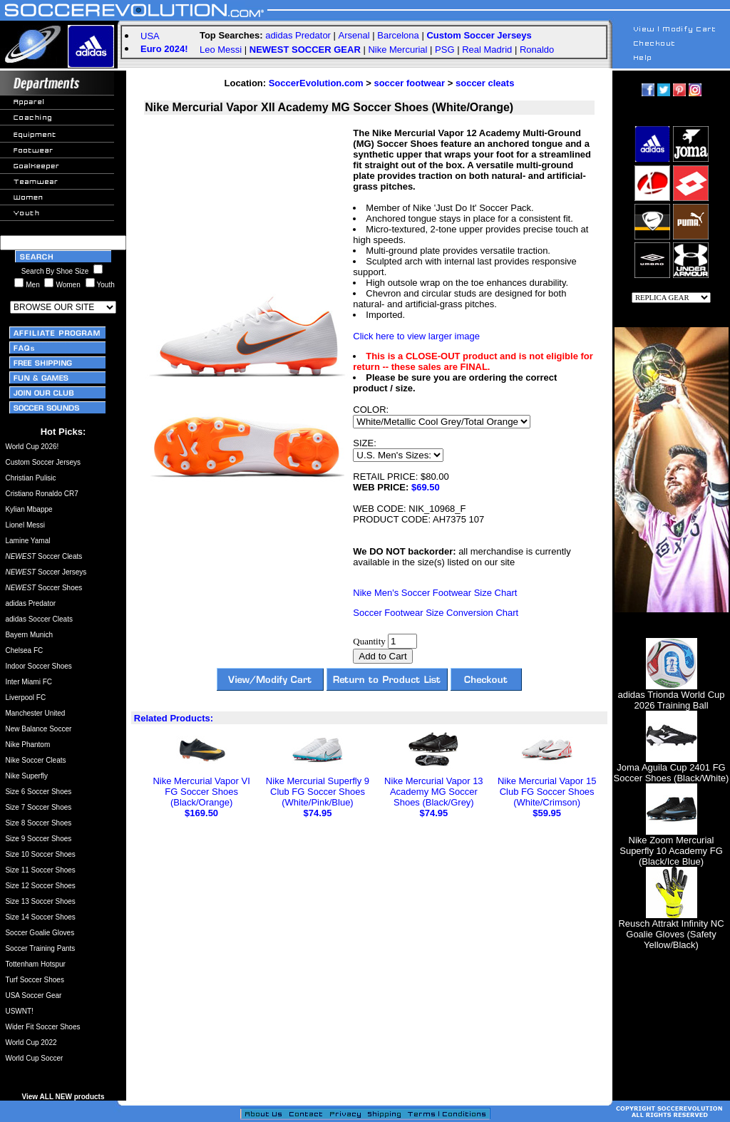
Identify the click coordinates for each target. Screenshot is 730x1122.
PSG (444, 49)
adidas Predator (298, 35)
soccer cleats (485, 83)
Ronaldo (537, 49)
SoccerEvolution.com (316, 83)
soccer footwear (409, 83)
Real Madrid (487, 49)
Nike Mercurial (397, 49)
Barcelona (398, 35)
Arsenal (354, 35)
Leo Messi (221, 49)
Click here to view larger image (416, 336)
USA (150, 36)
